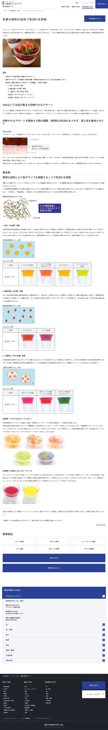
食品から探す (28, 681)
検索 (92, 2)
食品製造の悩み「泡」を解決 (15, 600)
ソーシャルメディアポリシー (42, 718)
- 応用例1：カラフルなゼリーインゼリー (20, 94)
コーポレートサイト (94, 694)
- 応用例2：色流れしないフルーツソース (20, 97)
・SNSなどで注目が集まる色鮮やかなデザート (19, 76)
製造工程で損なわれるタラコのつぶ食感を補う (13, 606)
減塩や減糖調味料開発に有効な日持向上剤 (13, 618)
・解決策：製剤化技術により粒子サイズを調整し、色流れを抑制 (25, 82)
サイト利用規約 (26, 718)
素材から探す (7, 681)
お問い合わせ (93, 685)
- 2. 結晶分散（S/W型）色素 (16, 88)
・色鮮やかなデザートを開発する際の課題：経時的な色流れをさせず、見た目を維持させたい (35, 79)
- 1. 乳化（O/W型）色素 (15, 85)
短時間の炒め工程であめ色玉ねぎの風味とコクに (15, 612)
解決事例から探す (12, 590)
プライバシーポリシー (11, 718)
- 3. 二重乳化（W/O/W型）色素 (17, 91)
